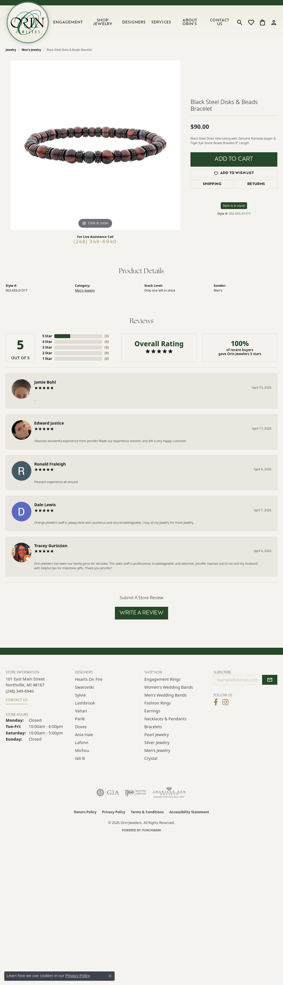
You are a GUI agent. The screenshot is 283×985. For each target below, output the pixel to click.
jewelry (11, 50)
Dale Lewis (45, 504)
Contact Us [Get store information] (17, 699)
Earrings (152, 711)
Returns (256, 184)
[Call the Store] (20, 691)
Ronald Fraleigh (50, 464)
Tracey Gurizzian (50, 545)
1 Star (47, 358)
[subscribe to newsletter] (269, 680)
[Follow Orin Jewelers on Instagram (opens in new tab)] (225, 702)
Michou (82, 750)
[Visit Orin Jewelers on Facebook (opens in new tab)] (216, 702)
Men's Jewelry (31, 50)
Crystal (150, 758)
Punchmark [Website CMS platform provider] (151, 830)
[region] (95, 145)
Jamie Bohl (45, 382)
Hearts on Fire (88, 679)
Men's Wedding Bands (165, 695)
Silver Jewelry (157, 742)
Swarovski (84, 687)
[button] (239, 22)
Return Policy (85, 812)
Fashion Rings (157, 703)
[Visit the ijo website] (135, 793)
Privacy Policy (113, 812)
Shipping (212, 184)
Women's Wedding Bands (168, 687)
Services (161, 22)
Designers (134, 22)
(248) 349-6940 (95, 242)
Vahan (81, 711)
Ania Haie (84, 734)
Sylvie (80, 695)
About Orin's (190, 22)
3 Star (47, 347)
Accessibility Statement (189, 812)
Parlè (80, 718)
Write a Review (141, 613)
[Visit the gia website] (108, 793)
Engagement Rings (162, 679)
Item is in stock (234, 205)
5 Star (47, 336)
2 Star (47, 353)
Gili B (80, 758)
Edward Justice (49, 423)
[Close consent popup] (110, 976)
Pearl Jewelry (156, 734)
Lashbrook (85, 703)
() (106, 336)
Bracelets (153, 726)
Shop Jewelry (102, 22)
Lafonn (81, 742)
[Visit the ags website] (169, 793)
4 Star (47, 341)
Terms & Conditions (147, 812)
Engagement (68, 22)
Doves (81, 726)
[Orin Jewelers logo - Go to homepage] (28, 22)
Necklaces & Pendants (165, 718)
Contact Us (219, 22)
